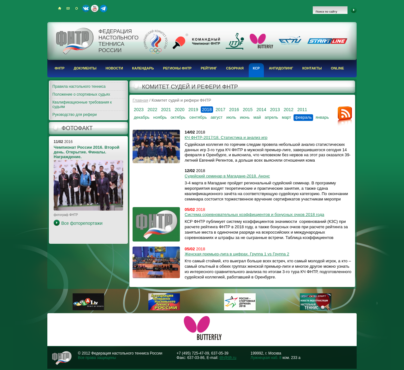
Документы (85, 68)
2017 (220, 109)
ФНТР (59, 68)
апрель (271, 117)
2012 (289, 109)
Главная (140, 100)
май (257, 117)
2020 (179, 109)
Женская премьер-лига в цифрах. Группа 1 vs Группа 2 (237, 254)
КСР (256, 68)
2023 (139, 109)
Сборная (235, 68)
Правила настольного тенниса (78, 86)
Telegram (103, 8)
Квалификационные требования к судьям (82, 104)
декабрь (141, 117)
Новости (114, 68)
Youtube (94, 8)
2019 (193, 109)
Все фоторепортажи (82, 223)
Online (337, 68)
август (217, 117)
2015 (247, 109)
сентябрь (198, 117)
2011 (302, 109)
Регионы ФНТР (177, 68)
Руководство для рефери (74, 114)
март (286, 117)
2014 (261, 109)
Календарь (143, 68)
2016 (234, 109)
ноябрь (160, 117)
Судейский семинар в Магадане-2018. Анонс (227, 176)
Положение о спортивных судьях (81, 94)
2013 (275, 109)
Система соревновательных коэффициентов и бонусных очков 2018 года (254, 214)
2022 (152, 109)
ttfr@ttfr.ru (227, 357)
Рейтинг (209, 68)
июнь (245, 117)
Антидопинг (281, 68)
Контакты (312, 68)
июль (231, 117)
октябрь (178, 117)
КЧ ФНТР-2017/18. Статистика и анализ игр (226, 137)
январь (322, 117)
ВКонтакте (86, 8)
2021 (166, 109)
